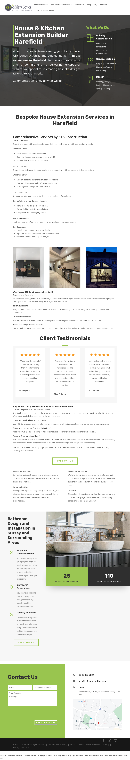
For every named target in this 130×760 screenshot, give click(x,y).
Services (78, 5)
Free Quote (26, 642)
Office (81, 687)
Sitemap (106, 744)
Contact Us (65, 461)
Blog (89, 5)
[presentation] (27, 713)
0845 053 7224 (86, 675)
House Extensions (93, 744)
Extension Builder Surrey (57, 744)
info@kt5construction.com (92, 681)
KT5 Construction (40, 5)
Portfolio (103, 5)
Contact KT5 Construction (44, 10)
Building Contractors (21, 747)
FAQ (95, 5)
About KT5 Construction (60, 5)
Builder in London (76, 744)
